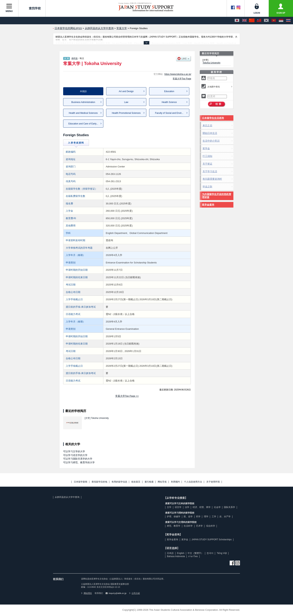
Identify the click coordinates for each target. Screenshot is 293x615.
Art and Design (126, 91)
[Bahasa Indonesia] (281, 20)
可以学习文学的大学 (74, 451)
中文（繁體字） (195, 553)
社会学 (217, 507)
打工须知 (207, 156)
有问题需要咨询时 (212, 178)
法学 (187, 507)
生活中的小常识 (211, 140)
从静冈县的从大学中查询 (67, 497)
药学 (198, 516)
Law (126, 102)
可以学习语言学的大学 (75, 455)
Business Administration (83, 102)
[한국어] (266, 20)
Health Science (169, 102)
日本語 (170, 553)
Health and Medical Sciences (83, 113)
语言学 (178, 507)
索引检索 (149, 482)
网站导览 (162, 482)
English (180, 553)
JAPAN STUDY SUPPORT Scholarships (212, 539)
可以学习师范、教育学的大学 (79, 462)
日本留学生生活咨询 (213, 118)
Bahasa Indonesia (176, 556)
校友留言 (135, 482)
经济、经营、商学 (202, 507)
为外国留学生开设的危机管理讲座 (216, 196)
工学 (214, 516)
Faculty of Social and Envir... (169, 113)
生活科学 (188, 526)
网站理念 (86, 593)
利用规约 (175, 482)
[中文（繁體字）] (259, 20)
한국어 (210, 553)
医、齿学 (188, 516)
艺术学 (199, 526)
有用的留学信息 (119, 482)
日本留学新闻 (80, 482)
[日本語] (237, 20)
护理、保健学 (173, 516)
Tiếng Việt (222, 553)
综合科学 (210, 526)
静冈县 (75, 58)
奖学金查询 (208, 204)
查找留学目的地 (99, 482)
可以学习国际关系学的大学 (77, 458)
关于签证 (207, 163)
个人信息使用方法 (193, 482)
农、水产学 (225, 516)
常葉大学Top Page (182, 78)
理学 (206, 516)
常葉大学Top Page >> (127, 396)
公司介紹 (134, 593)
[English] (244, 20)
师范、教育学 (173, 526)
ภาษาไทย (193, 556)
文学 (169, 507)
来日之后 (207, 125)
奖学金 (206, 148)
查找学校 (32, 8)
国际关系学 (229, 507)
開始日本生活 (210, 133)
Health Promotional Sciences (126, 113)
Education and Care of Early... (83, 123)
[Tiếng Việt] (274, 20)
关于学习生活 (210, 171)
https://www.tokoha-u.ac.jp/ (177, 74)
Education (169, 91)
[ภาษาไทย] (288, 20)
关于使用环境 (213, 482)
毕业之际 (207, 186)
